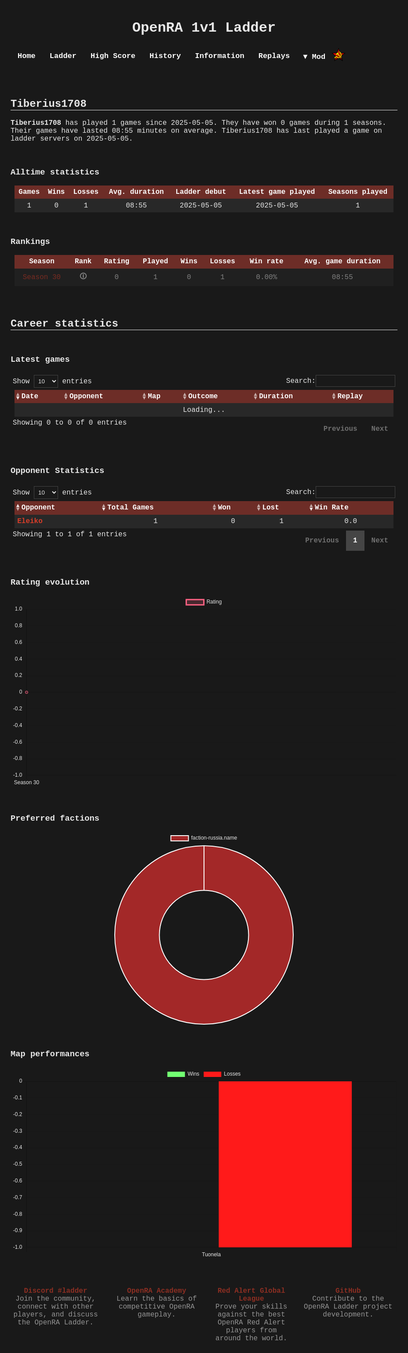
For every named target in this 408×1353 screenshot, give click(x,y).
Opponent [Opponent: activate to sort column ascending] (86, 396)
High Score (113, 56)
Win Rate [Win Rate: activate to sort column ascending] (332, 508)
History (165, 56)
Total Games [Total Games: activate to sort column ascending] (130, 508)
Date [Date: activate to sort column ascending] (30, 396)
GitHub (348, 1291)
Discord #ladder (55, 1291)
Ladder (63, 56)
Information (219, 56)
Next (380, 429)
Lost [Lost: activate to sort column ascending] (270, 508)
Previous (340, 429)
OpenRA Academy (156, 1291)
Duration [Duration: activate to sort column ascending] (276, 396)
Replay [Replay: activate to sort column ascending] (350, 396)
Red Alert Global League (251, 1295)
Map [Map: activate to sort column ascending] (154, 396)
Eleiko (30, 521)
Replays (274, 56)
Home (27, 56)
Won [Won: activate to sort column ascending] (224, 508)
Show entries (52, 382)
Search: (340, 381)
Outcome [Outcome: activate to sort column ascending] (203, 396)
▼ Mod (314, 57)
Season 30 (42, 277)
